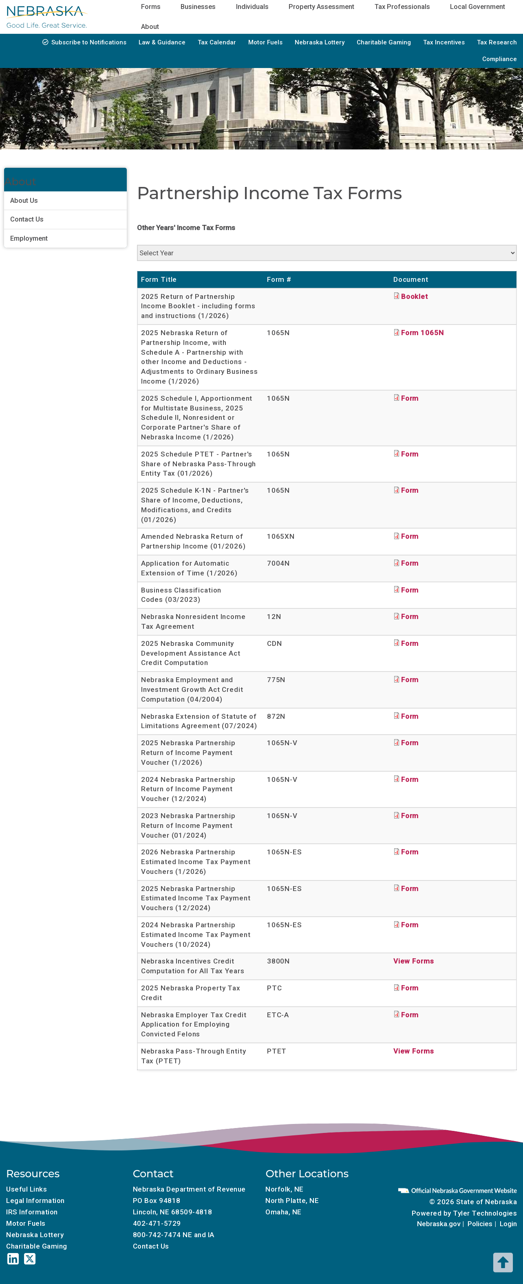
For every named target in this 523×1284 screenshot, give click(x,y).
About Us (24, 200)
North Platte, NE (292, 1200)
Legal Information (35, 1200)
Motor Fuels (265, 42)
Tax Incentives (444, 42)
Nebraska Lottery (319, 42)
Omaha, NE (283, 1212)
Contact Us (27, 219)
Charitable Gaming (384, 42)
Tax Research (497, 42)
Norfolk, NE (284, 1189)
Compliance (499, 59)
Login (508, 1224)
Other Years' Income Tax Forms (186, 228)
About (150, 27)
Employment (29, 238)
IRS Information (32, 1212)
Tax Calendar (217, 42)
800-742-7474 (157, 1235)
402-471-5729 (157, 1223)
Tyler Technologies (485, 1213)
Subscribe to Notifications (88, 42)
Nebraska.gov (438, 1224)
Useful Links (26, 1189)
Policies (480, 1224)
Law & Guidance (162, 42)
